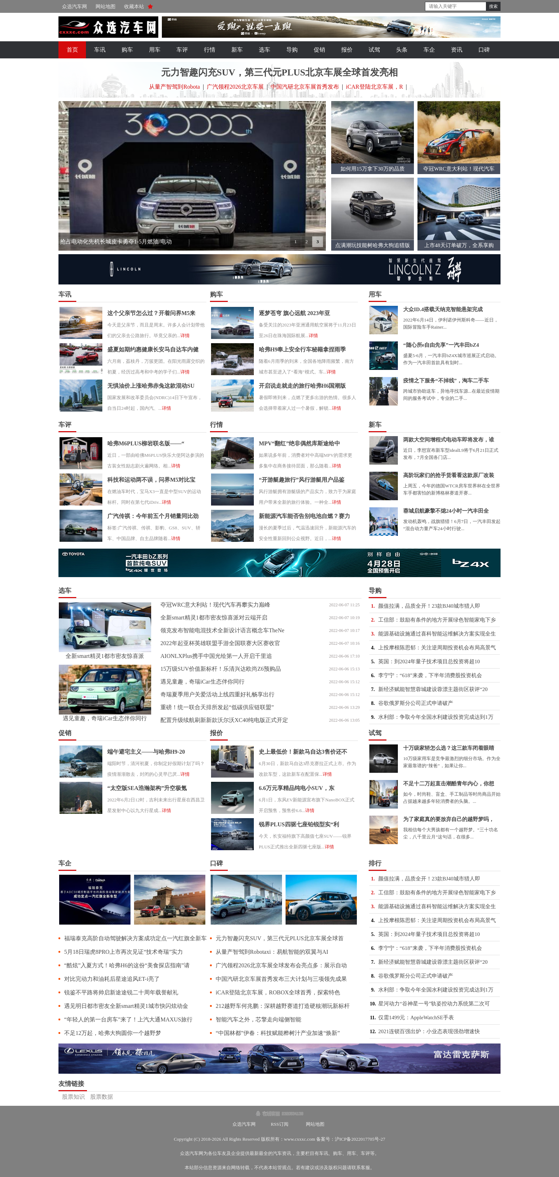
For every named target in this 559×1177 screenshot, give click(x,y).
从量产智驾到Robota (174, 87)
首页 (72, 50)
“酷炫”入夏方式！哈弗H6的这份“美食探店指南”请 (127, 965)
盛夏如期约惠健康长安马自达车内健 (153, 349)
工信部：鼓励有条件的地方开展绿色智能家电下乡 (437, 620)
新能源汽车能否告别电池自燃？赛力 (304, 516)
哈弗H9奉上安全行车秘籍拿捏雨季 (302, 349)
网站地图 (106, 6)
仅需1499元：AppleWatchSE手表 (416, 1017)
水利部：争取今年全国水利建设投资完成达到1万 (435, 717)
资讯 (456, 50)
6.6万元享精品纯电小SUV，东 (296, 788)
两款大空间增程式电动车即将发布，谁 (448, 440)
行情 (209, 50)
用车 (154, 50)
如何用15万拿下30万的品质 (372, 169)
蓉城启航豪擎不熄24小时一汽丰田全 (446, 511)
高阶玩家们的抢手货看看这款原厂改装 (448, 475)
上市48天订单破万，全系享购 (459, 245)
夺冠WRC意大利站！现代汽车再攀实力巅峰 (215, 605)
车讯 (100, 50)
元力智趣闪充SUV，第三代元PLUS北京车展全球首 (280, 938)
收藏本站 (134, 6)
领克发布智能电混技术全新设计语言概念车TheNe (222, 630)
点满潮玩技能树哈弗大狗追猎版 (372, 245)
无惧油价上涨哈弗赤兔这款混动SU (150, 386)
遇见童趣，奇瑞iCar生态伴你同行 (105, 718)
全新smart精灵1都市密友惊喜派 (105, 656)
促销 (319, 50)
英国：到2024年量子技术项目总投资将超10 (429, 661)
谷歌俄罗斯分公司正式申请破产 (415, 703)
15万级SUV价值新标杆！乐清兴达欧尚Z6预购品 (220, 669)
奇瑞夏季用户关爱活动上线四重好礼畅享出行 (217, 694)
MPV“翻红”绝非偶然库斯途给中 (299, 443)
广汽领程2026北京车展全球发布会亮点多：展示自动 (281, 965)
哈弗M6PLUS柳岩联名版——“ (145, 443)
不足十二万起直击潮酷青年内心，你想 (448, 783)
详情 (185, 335)
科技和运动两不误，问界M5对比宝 (151, 480)
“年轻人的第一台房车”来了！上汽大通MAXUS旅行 (128, 1019)
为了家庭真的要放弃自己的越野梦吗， (448, 819)
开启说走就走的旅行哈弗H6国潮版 (302, 386)
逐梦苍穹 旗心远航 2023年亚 (294, 313)
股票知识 (73, 1097)
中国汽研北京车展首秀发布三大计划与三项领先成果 (281, 979)
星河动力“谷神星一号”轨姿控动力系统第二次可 (434, 1003)
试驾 (374, 50)
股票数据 (101, 1097)
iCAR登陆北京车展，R (374, 87)
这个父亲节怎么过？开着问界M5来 (151, 313)
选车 (264, 50)
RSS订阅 (279, 1124)
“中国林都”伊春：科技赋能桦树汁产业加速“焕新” (278, 1033)
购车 (127, 50)
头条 (401, 50)
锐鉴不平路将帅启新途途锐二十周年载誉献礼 (121, 992)
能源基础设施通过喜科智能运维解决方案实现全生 (437, 634)
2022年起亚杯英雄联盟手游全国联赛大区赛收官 (220, 643)
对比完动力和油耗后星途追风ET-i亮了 (112, 979)
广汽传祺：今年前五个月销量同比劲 (153, 516)
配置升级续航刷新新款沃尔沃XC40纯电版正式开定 (224, 720)
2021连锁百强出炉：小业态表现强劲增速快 (429, 1031)
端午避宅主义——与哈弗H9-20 (146, 752)
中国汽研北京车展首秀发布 (305, 87)
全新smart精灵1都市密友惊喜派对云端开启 (213, 617)
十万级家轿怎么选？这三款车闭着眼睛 (448, 748)
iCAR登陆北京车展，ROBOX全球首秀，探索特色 (278, 992)
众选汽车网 (74, 6)
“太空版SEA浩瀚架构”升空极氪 (147, 788)
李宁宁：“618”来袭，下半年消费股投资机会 (430, 675)
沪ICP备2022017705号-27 (360, 1139)
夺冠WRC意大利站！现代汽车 (458, 169)
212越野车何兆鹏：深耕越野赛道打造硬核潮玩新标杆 (283, 1006)
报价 (347, 50)
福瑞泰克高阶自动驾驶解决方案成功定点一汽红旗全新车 (135, 938)
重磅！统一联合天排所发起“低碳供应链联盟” (217, 707)
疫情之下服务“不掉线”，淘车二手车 (446, 380)
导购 (292, 50)
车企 (429, 50)
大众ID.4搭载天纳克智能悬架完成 (443, 309)
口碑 (484, 50)
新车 (237, 50)
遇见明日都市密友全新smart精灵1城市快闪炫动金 (126, 1006)
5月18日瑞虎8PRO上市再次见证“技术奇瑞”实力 (123, 952)
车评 (182, 50)
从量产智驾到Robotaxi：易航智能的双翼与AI (272, 952)
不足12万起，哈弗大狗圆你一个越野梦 (112, 1033)
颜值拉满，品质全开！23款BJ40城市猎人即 (429, 606)
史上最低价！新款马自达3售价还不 (303, 752)
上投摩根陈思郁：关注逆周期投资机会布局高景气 (437, 647)
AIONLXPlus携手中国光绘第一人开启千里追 (216, 656)
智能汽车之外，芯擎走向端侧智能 (258, 1019)
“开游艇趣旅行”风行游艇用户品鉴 (301, 480)
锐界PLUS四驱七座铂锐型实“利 (299, 824)
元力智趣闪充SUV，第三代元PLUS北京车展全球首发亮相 (279, 72)
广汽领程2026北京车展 (235, 87)
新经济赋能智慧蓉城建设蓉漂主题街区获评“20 (433, 689)
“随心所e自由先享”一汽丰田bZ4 (441, 345)
